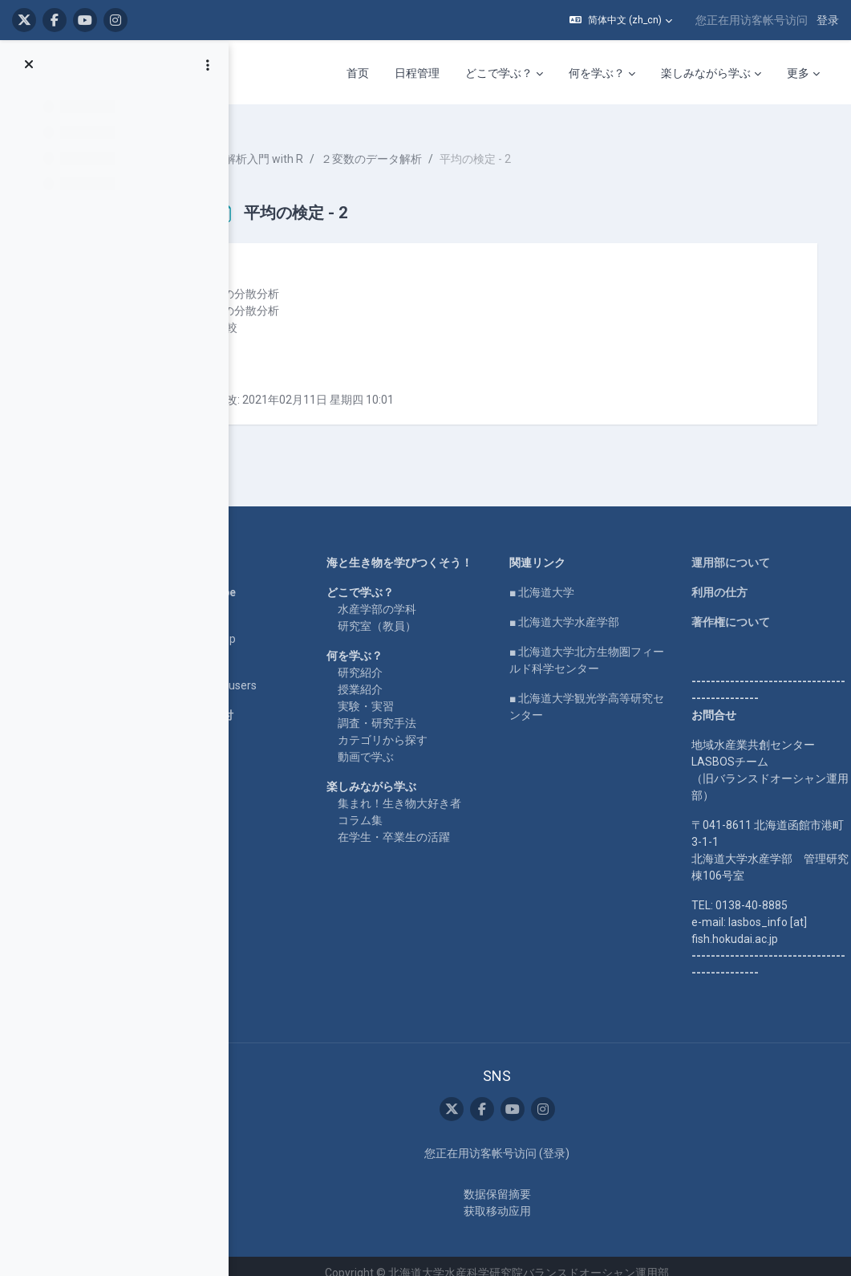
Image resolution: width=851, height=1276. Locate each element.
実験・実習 (416, 708)
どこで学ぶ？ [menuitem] (499, 73)
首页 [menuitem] (357, 73)
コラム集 (410, 822)
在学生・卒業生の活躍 (444, 839)
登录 (828, 20)
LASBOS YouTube (261, 577)
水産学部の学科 (427, 611)
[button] (621, 20)
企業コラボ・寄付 (260, 700)
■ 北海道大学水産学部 (594, 607)
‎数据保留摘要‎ (527, 1180)
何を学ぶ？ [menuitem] (597, 73)
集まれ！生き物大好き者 (450, 805)
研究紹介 (410, 674)
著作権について (740, 607)
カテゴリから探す (433, 742)
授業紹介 (410, 691)
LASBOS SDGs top (261, 624)
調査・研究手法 (427, 725)
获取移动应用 (527, 1197)
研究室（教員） (427, 628)
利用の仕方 (729, 577)
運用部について (740, 548)
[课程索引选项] (207, 65)
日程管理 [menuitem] (417, 73)
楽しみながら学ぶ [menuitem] (706, 73)
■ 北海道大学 (571, 577)
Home (231, 548)
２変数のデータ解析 (442, 144)
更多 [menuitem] (798, 73)
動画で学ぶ (416, 759)
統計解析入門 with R (324, 144)
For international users (271, 670)
